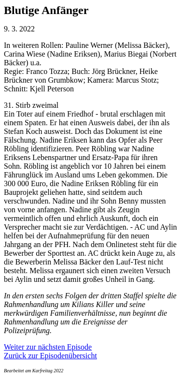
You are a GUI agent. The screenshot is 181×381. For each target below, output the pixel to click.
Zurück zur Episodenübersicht (50, 356)
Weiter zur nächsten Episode (48, 347)
